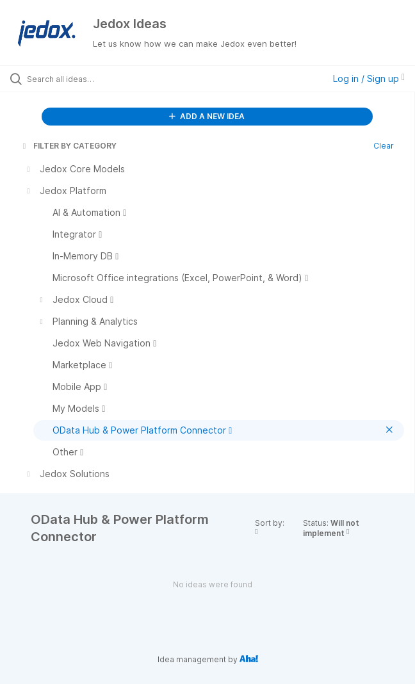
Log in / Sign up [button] (369, 78)
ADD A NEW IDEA (207, 116)
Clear (383, 146)
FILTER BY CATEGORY (68, 146)
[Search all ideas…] (99, 78)
